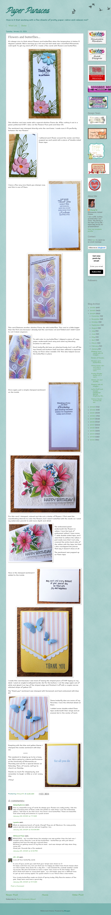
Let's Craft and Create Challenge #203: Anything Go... (97, 392)
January (95, 349)
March (94, 343)
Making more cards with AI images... (97, 353)
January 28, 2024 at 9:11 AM (25, 882)
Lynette (16, 822)
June (94, 334)
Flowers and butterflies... (96, 361)
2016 (92, 428)
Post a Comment (17, 886)
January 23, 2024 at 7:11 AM (25, 816)
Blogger (67, 911)
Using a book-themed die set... (96, 400)
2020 (93, 416)
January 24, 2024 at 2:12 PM (25, 851)
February (95, 346)
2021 (92, 413)
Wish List (13, 25)
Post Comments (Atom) (26, 899)
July (93, 331)
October (95, 322)
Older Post (78, 895)
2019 (92, 419)
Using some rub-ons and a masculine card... (97, 368)
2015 (92, 431)
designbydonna (19, 805)
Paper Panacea (27, 11)
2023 (93, 407)
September (96, 325)
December (96, 316)
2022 (93, 410)
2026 (93, 307)
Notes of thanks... (98, 358)
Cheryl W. (93, 210)
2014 (92, 434)
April (94, 340)
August (95, 328)
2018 (92, 422)
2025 (93, 310)
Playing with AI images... (97, 385)
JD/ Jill (16, 857)
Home (24, 25)
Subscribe (96, 272)
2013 (92, 437)
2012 (92, 440)
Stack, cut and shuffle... (96, 380)
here (93, 240)
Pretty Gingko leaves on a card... (96, 375)
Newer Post (12, 895)
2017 (92, 425)
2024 (93, 313)
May (94, 337)
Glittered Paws (18, 836)
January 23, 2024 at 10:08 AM (26, 829)
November (96, 319)
